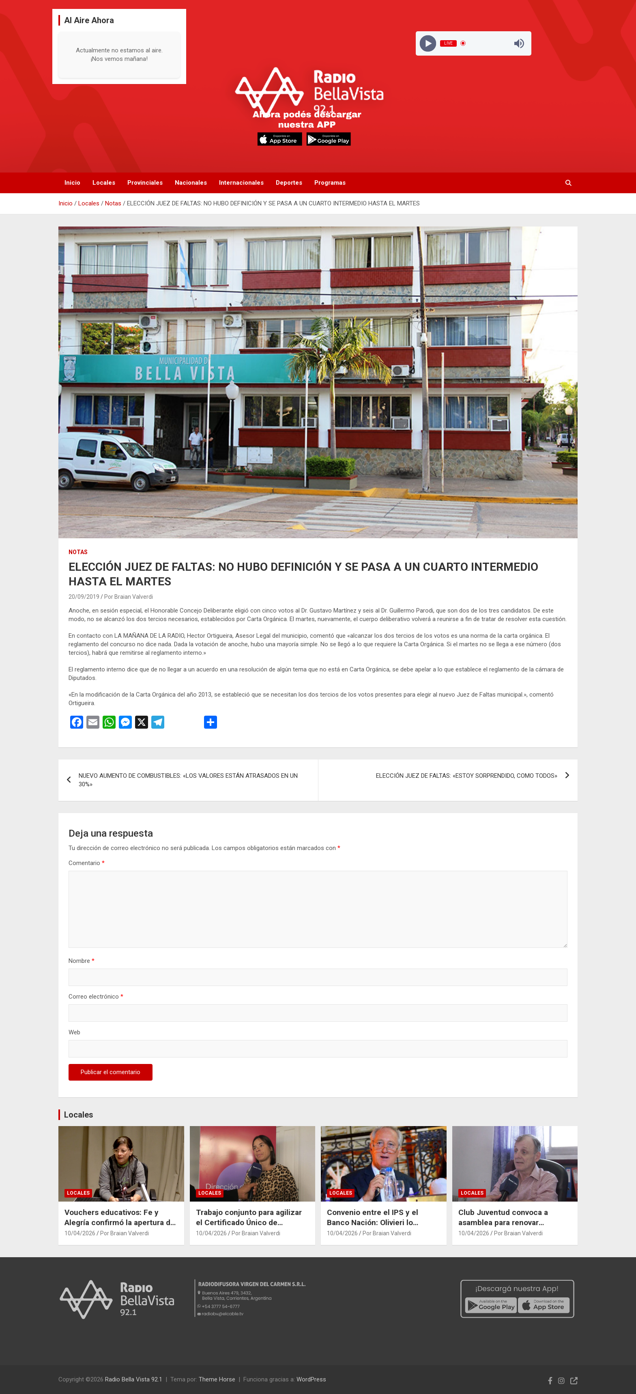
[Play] (427, 43)
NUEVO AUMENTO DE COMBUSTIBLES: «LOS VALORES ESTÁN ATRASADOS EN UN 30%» (188, 780)
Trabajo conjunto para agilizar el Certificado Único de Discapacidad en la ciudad (249, 1222)
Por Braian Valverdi (128, 596)
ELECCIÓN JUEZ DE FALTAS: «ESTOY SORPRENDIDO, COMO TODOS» (466, 775)
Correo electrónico (96, 996)
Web (74, 1032)
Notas (78, 552)
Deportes (289, 182)
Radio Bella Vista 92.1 (133, 1379)
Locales (103, 182)
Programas (330, 182)
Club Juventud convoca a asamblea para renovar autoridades (503, 1222)
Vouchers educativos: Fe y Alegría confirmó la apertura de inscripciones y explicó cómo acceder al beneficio (119, 1227)
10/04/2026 (79, 1233)
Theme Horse (217, 1379)
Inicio (72, 182)
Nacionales (191, 182)
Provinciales (145, 182)
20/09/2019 (84, 596)
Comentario (87, 863)
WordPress (311, 1379)
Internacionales (241, 182)
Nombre (82, 961)
